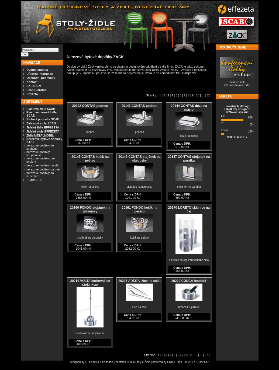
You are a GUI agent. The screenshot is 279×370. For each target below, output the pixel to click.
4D (87, 362)
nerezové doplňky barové (43, 169)
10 (197, 95)
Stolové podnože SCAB (42, 119)
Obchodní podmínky (40, 77)
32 (208, 95)
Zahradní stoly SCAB (41, 123)
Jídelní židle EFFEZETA (42, 127)
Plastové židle (237, 82)
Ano (223, 116)
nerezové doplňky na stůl (42, 165)
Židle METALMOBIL (40, 135)
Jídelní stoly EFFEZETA (43, 131)
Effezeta (32, 94)
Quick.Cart (203, 362)
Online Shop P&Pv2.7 (180, 362)
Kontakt (31, 81)
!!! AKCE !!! (34, 179)
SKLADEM (33, 86)
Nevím (225, 130)
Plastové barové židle (237, 85)
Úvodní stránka (37, 69)
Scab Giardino (36, 90)
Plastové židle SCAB (40, 108)
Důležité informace (39, 73)
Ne (222, 123)
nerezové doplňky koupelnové (38, 153)
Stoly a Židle (142, 362)
